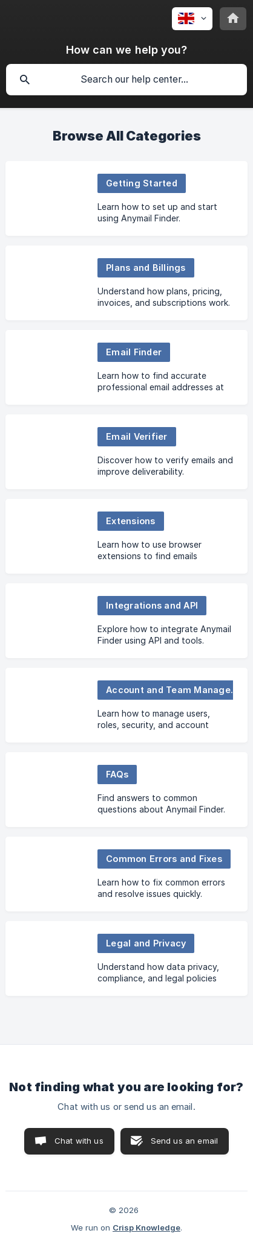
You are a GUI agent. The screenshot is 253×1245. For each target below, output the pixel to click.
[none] (192, 18)
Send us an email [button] (184, 1140)
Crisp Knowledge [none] (146, 1227)
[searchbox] (126, 79)
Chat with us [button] (79, 1140)
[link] (126, 198)
